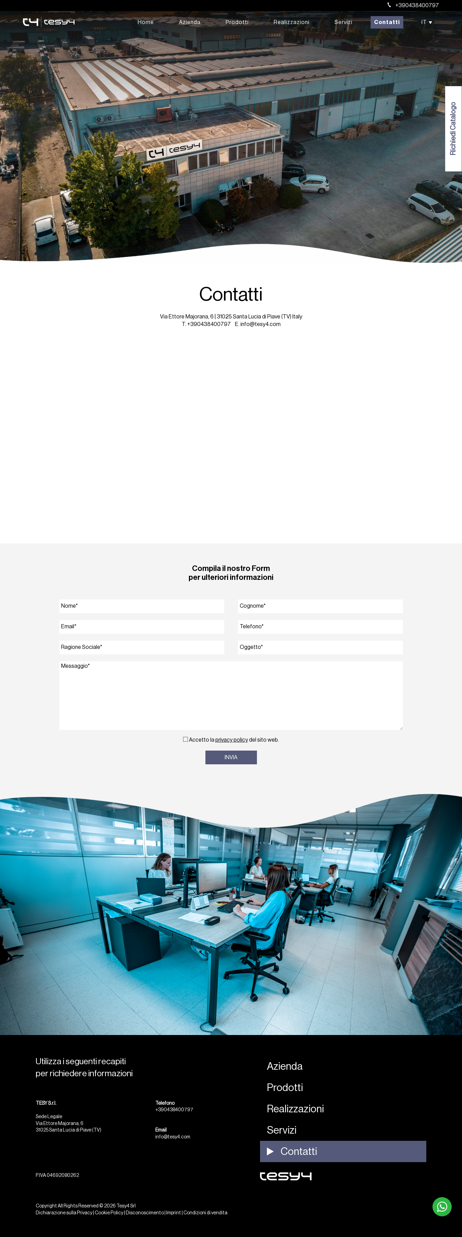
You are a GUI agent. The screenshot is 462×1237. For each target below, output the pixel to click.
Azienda (190, 22)
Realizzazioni (291, 22)
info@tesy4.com (260, 324)
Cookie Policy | (110, 1213)
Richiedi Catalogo (453, 129)
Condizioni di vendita (205, 1213)
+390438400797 (413, 5)
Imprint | (174, 1213)
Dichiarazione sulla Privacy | (65, 1213)
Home (146, 22)
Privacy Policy (231, 740)
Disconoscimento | (146, 1213)
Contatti (387, 22)
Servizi (343, 22)
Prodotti (237, 22)
